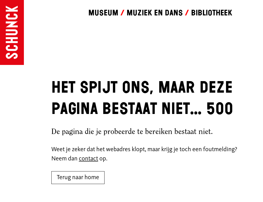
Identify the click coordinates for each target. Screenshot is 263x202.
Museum (103, 13)
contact (88, 159)
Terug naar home (78, 178)
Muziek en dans (155, 13)
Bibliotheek (211, 13)
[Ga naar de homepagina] (12, 32)
